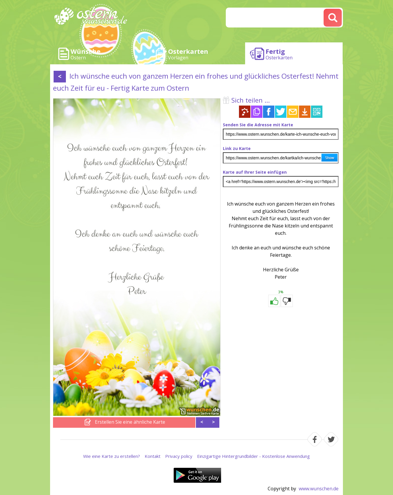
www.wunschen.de (319, 488)
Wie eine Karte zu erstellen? (111, 456)
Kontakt (152, 456)
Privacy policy (178, 456)
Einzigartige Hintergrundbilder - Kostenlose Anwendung (253, 456)
